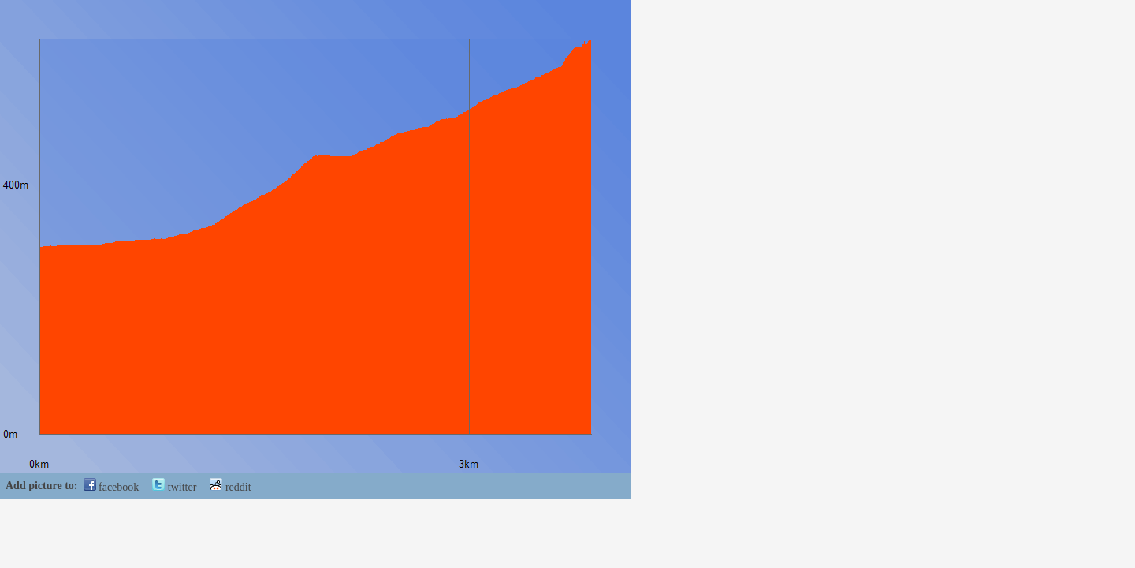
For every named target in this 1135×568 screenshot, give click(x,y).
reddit (230, 487)
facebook (112, 487)
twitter (174, 487)
